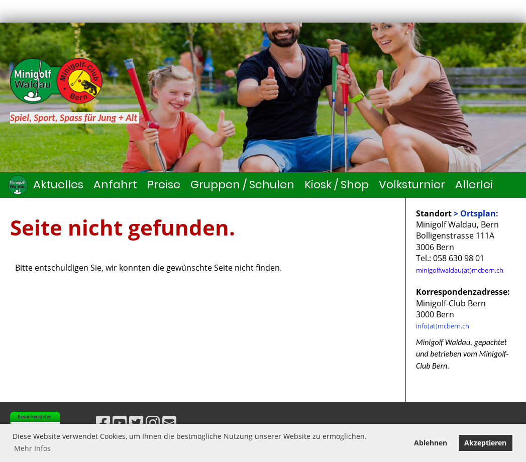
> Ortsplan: (476, 213)
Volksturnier (412, 184)
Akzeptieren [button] (485, 442)
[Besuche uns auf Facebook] (103, 422)
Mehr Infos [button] (32, 448)
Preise (163, 184)
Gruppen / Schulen (242, 184)
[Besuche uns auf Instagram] (153, 422)
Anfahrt (115, 184)
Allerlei (474, 184)
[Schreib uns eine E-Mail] (169, 422)
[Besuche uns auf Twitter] (136, 422)
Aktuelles (58, 184)
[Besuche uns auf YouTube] (120, 422)
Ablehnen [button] (430, 442)
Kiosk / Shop (336, 184)
